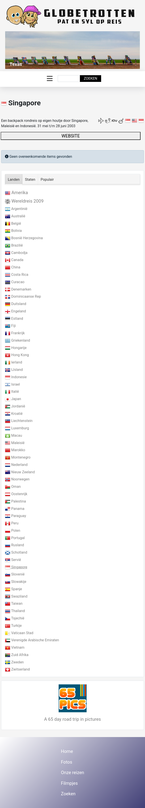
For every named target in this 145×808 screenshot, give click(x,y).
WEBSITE (71, 136)
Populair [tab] (47, 179)
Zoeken (90, 78)
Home (67, 751)
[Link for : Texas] (72, 50)
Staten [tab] (30, 179)
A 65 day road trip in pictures (72, 719)
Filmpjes (69, 783)
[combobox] (69, 78)
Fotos (66, 762)
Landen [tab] (14, 179)
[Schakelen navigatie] (49, 78)
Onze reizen (72, 772)
